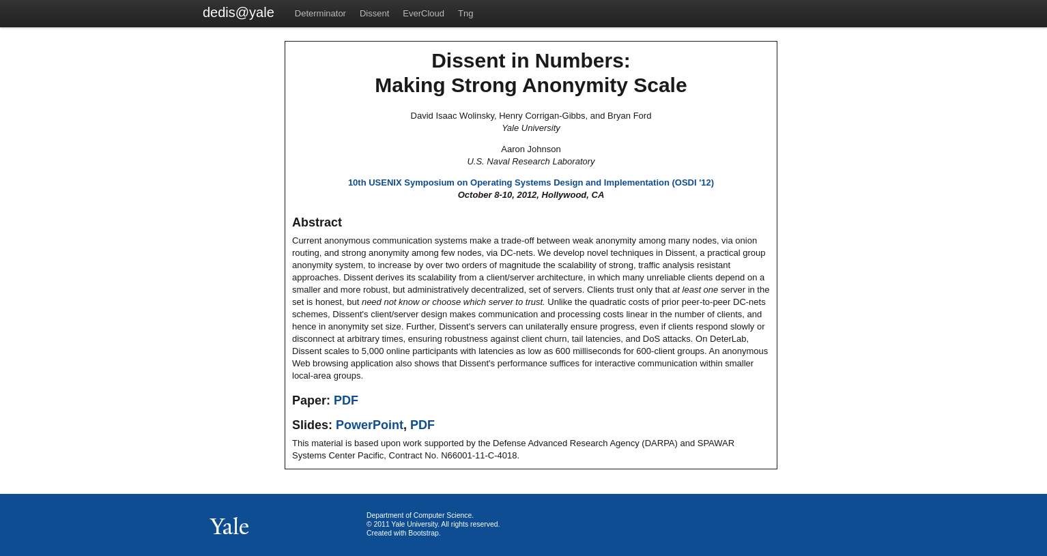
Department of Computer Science (419, 515)
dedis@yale (238, 12)
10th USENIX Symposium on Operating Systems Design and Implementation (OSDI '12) (531, 182)
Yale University (414, 524)
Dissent (374, 13)
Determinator (320, 13)
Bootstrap (423, 533)
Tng (465, 13)
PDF (346, 400)
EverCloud (423, 13)
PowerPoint (369, 425)
